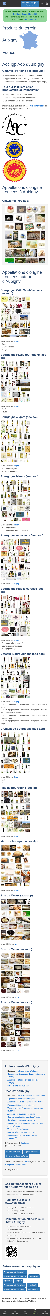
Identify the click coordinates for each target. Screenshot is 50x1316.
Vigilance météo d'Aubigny (18, 1129)
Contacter (25, 1143)
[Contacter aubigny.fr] (46, 3)
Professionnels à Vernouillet (14, 1289)
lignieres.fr (8, 1281)
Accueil (4, 1312)
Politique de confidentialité (25, 14)
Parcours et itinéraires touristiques (21, 1105)
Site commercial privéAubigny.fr (30, 4)
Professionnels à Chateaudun (14, 1272)
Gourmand (34, 1312)
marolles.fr (32, 1285)
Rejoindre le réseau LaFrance (17, 1156)
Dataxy (27, 1162)
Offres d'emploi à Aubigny (18, 1086)
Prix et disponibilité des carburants (31, 1096)
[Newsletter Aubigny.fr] (42, 3)
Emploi (25, 1312)
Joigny (16, 341)
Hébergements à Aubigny (27, 1071)
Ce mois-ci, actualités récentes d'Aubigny (24, 1117)
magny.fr (19, 1281)
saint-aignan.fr (33, 1289)
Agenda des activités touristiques (21, 1099)
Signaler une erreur (31, 1152)
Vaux (17, 944)
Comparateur (15, 1312)
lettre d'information (37, 106)
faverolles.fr (34, 1276)
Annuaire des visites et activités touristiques (25, 1102)
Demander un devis (13, 1152)
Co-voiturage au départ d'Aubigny (21, 1120)
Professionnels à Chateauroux (15, 1276)
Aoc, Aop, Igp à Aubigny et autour (21, 1114)
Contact (45, 1312)
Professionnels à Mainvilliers (14, 1285)
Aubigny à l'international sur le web (21, 1132)
